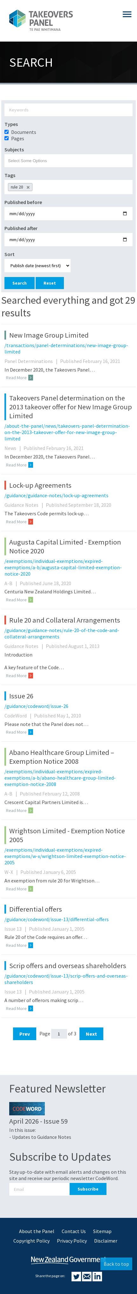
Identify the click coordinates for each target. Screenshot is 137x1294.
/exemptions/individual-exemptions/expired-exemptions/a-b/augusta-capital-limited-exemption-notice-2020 (63, 567)
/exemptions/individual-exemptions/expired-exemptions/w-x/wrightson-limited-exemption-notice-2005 (65, 856)
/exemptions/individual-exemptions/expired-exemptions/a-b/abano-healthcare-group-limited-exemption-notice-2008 (60, 777)
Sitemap (102, 1231)
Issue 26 (21, 695)
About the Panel (36, 1231)
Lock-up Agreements (40, 485)
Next (91, 1034)
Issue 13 (16, 929)
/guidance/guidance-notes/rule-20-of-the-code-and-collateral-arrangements (61, 633)
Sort (9, 254)
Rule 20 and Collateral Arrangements (64, 620)
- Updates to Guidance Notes (40, 1137)
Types (11, 124)
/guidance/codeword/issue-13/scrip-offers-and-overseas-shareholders (66, 979)
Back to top (116, 1264)
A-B (11, 583)
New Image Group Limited (49, 335)
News (13, 448)
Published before (23, 202)
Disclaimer (105, 1241)
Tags (9, 175)
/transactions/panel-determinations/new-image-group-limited (66, 348)
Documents (23, 132)
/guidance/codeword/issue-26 (36, 706)
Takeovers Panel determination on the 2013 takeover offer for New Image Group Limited (70, 406)
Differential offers (35, 909)
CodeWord (18, 715)
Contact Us (74, 1231)
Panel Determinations (31, 361)
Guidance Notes (24, 505)
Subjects (14, 149)
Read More (19, 377)
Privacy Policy (72, 1241)
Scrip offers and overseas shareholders (67, 965)
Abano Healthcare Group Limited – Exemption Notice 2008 (61, 757)
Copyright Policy (31, 1241)
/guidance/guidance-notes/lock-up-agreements (56, 495)
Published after (21, 228)
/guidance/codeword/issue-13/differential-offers (56, 919)
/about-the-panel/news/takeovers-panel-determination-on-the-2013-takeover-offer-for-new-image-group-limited (67, 432)
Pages (17, 138)
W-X (11, 872)
